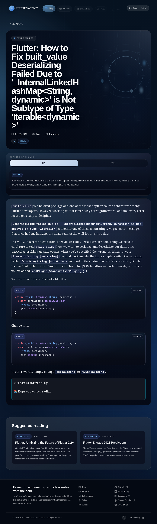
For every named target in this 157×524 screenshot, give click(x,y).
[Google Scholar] (130, 500)
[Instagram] (130, 496)
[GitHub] (130, 487)
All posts (14, 24)
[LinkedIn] (130, 491)
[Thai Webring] (133, 518)
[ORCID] (130, 505)
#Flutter (23, 141)
